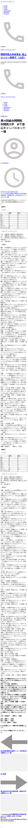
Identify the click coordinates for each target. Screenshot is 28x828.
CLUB (5, 7)
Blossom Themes (22, 819)
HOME (6, 6)
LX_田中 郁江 (5, 163)
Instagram (6, 14)
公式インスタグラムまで (8, 49)
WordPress (11, 821)
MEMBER (6, 12)
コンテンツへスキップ (7, 1)
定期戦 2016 (4, 116)
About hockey (7, 10)
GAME (6, 9)
